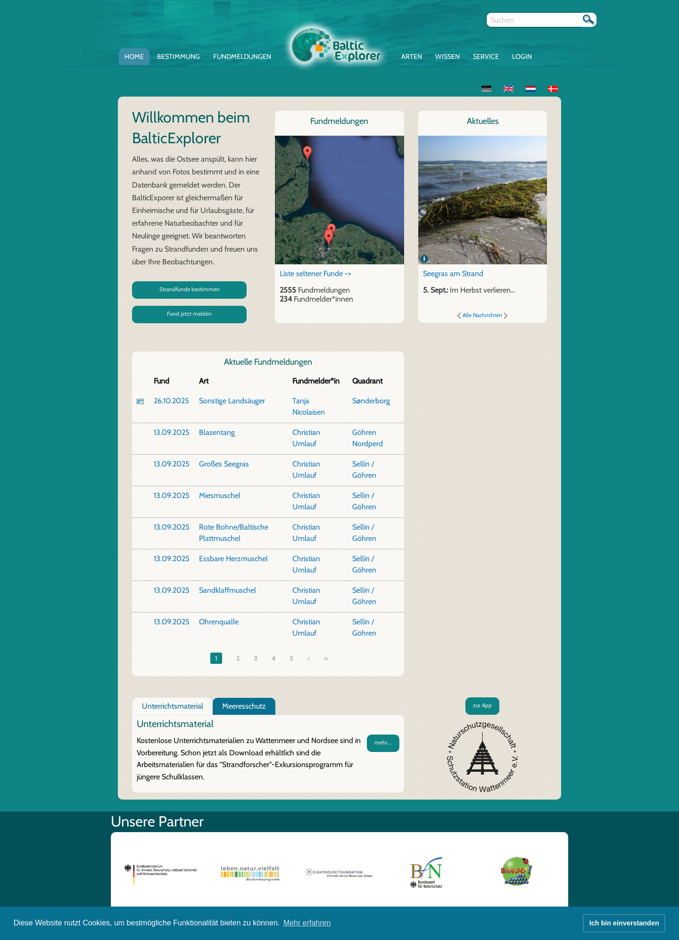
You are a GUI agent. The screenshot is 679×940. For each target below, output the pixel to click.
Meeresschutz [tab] (244, 706)
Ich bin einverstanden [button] (624, 923)
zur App (482, 705)
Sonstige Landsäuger (232, 400)
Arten (411, 56)
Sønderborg (371, 400)
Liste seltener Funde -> (315, 273)
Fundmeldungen (242, 56)
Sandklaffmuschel (227, 590)
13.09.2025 (172, 432)
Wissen (447, 56)
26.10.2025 (171, 400)
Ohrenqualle (219, 621)
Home (134, 56)
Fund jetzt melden (189, 313)
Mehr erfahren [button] (307, 923)
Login (522, 56)
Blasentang (217, 432)
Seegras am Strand (453, 273)
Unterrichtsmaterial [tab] (172, 706)
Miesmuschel (219, 495)
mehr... (383, 742)
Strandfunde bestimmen (189, 289)
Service (486, 56)
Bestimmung (178, 56)
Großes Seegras (224, 463)
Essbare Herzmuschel (233, 558)
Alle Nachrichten (482, 315)
